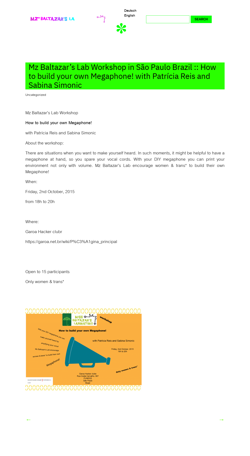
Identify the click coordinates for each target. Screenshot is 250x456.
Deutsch (130, 10)
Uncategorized (35, 95)
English (129, 15)
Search (201, 19)
